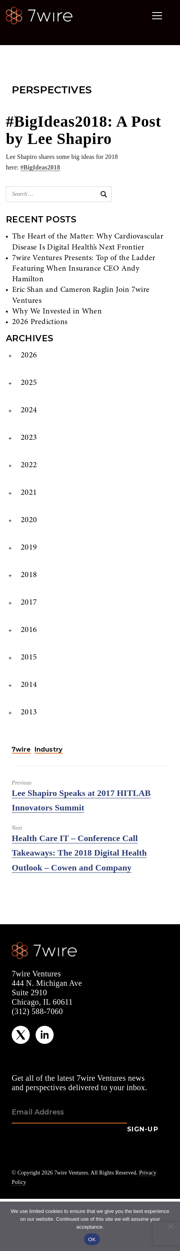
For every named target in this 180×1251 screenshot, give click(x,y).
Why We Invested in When (57, 311)
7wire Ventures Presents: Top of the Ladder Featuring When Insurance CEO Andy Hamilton (83, 268)
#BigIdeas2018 (40, 167)
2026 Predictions (39, 322)
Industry (48, 750)
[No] (170, 1226)
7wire (21, 750)
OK (91, 1239)
